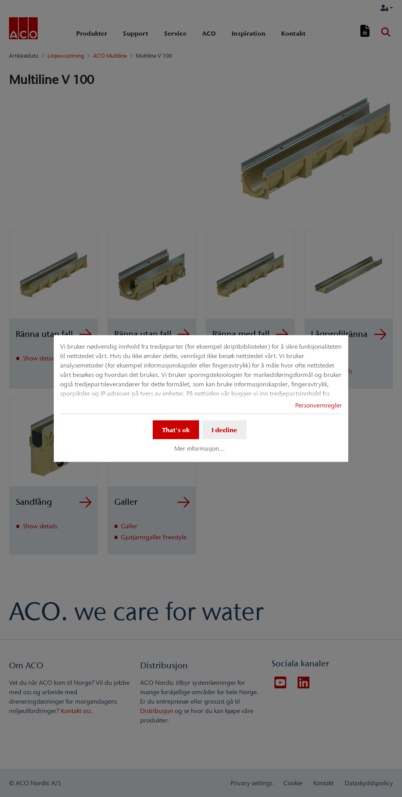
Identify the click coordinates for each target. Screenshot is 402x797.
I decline (224, 430)
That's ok (176, 430)
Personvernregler (318, 405)
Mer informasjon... (199, 448)
